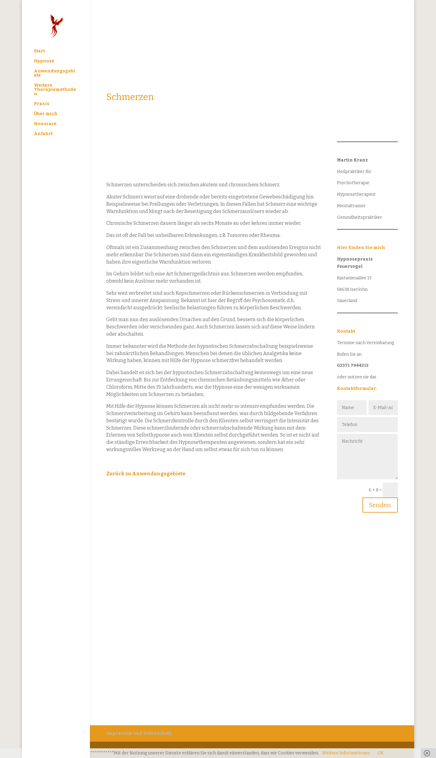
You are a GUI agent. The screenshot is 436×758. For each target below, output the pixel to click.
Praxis (41, 104)
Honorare (45, 124)
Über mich (46, 114)
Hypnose (44, 61)
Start (39, 51)
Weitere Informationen (346, 753)
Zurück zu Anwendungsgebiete (146, 474)
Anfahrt (43, 134)
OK (380, 753)
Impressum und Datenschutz (139, 733)
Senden (380, 505)
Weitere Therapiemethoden (55, 89)
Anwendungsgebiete (54, 73)
